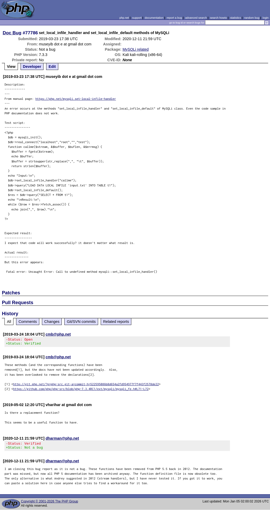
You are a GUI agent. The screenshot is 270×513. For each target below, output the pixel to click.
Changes (52, 321)
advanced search (196, 17)
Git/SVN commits (81, 321)
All (9, 321)
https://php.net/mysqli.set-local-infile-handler (75, 98)
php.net (124, 17)
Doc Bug (12, 32)
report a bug (174, 17)
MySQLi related (136, 49)
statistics (235, 17)
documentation (154, 17)
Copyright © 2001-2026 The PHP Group (49, 504)
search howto (218, 17)
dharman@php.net (62, 440)
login (266, 17)
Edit (52, 66)
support (137, 17)
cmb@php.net (58, 334)
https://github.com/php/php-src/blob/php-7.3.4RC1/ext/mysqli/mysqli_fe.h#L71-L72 (81, 390)
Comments (27, 321)
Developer (32, 66)
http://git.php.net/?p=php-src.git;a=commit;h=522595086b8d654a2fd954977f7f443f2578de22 (86, 385)
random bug (251, 17)
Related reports (116, 321)
